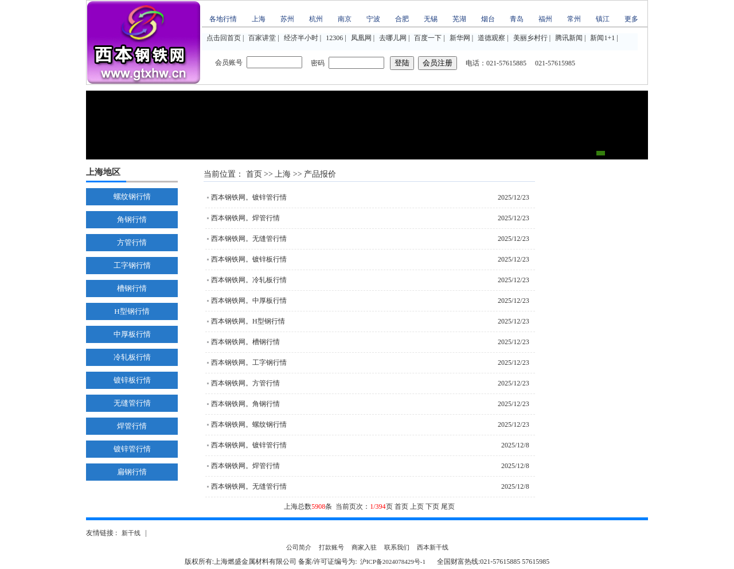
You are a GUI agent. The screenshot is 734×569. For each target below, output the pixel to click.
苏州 (287, 19)
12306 (334, 38)
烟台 (488, 19)
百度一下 (428, 38)
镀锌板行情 (132, 380)
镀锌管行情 (132, 449)
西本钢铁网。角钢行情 (245, 404)
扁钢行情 (132, 471)
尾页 (448, 506)
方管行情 (132, 242)
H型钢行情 (131, 311)
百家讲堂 (262, 38)
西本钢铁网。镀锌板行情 (249, 259)
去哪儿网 (393, 38)
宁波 (373, 19)
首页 (254, 174)
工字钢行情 (132, 265)
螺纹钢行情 (132, 196)
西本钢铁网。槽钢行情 (245, 342)
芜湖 (459, 19)
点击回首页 (223, 38)
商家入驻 (364, 547)
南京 (345, 19)
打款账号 (331, 547)
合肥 (402, 19)
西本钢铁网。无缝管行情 (249, 239)
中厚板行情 (132, 334)
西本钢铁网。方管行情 (245, 383)
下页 (432, 506)
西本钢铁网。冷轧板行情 (249, 280)
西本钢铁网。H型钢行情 (248, 321)
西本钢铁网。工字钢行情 (249, 362)
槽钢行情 (132, 288)
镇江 (603, 19)
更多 (631, 19)
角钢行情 (132, 219)
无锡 (431, 19)
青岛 (517, 19)
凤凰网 (361, 38)
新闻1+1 (602, 38)
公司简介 (298, 547)
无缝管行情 (132, 403)
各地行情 (223, 19)
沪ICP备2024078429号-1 (392, 561)
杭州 (316, 19)
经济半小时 (301, 38)
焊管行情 (132, 426)
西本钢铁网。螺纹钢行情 (249, 424)
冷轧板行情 (132, 357)
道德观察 (491, 38)
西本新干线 (432, 547)
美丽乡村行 (530, 38)
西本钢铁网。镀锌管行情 (249, 197)
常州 (574, 19)
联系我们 (396, 547)
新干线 (131, 532)
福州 (545, 19)
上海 (259, 19)
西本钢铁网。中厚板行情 (249, 301)
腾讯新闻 (569, 38)
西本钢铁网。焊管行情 (245, 218)
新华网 (460, 38)
